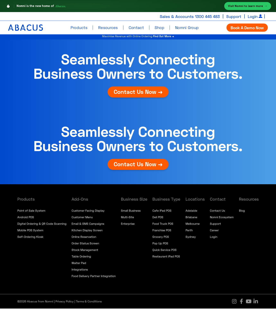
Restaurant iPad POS (166, 258)
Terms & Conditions (89, 303)
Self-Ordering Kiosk (30, 239)
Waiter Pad (79, 265)
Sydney (191, 239)
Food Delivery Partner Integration (94, 278)
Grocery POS (160, 239)
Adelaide (191, 213)
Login (252, 16)
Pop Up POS (160, 245)
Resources (108, 27)
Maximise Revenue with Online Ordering (138, 37)
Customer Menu (82, 219)
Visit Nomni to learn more (247, 6)
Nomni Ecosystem (222, 219)
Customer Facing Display (88, 213)
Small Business (131, 213)
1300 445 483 (205, 16)
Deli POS (157, 219)
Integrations (80, 272)
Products (79, 27)
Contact (136, 27)
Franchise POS (161, 232)
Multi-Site (127, 219)
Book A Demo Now (247, 27)
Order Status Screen (85, 245)
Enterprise (128, 226)
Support (232, 16)
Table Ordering (81, 258)
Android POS (25, 219)
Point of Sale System (31, 213)
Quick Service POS (164, 252)
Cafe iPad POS (161, 213)
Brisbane (191, 219)
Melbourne (193, 226)
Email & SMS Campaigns (88, 226)
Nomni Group (187, 27)
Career (214, 232)
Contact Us (217, 213)
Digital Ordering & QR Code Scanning (41, 226)
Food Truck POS (162, 226)
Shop (159, 27)
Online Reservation (84, 239)
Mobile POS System (30, 232)
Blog (242, 213)
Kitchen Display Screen (87, 232)
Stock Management (85, 252)
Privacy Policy (64, 303)
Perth (189, 232)
